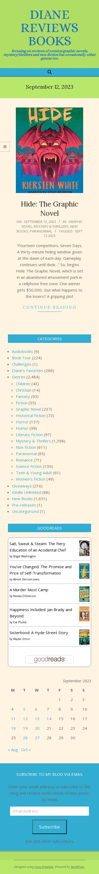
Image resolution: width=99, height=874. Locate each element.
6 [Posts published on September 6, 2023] (36, 709)
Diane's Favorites (27, 370)
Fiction (21, 402)
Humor (22, 428)
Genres (18, 376)
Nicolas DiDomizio (24, 596)
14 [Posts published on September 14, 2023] (49, 718)
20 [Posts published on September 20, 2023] (37, 728)
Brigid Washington (24, 556)
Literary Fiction (29, 434)
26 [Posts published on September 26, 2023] (25, 737)
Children (23, 383)
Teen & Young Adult (34, 472)
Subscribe (49, 827)
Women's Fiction (30, 479)
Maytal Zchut (21, 639)
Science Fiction (29, 466)
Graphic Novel (28, 409)
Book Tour (21, 357)
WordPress (77, 867)
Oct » (26, 749)
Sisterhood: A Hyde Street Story (39, 632)
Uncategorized (25, 511)
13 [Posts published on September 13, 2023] (37, 718)
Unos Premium (43, 867)
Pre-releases (24, 505)
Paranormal (41, 231)
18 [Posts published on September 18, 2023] (13, 728)
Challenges (21, 364)
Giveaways (22, 485)
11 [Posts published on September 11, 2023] (13, 718)
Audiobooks (22, 351)
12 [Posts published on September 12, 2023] (25, 718)
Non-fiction (26, 447)
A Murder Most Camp (29, 589)
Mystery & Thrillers (51, 226)
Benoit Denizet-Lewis (26, 579)
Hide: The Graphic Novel (49, 209)
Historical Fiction (31, 415)
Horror (22, 421)
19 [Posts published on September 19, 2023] (25, 728)
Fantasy (23, 396)
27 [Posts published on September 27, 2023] (37, 737)
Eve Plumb (19, 622)
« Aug (13, 749)
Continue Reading (50, 307)
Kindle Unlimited (26, 492)
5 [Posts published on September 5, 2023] (24, 709)
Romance (24, 460)
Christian (23, 390)
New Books (22, 498)
